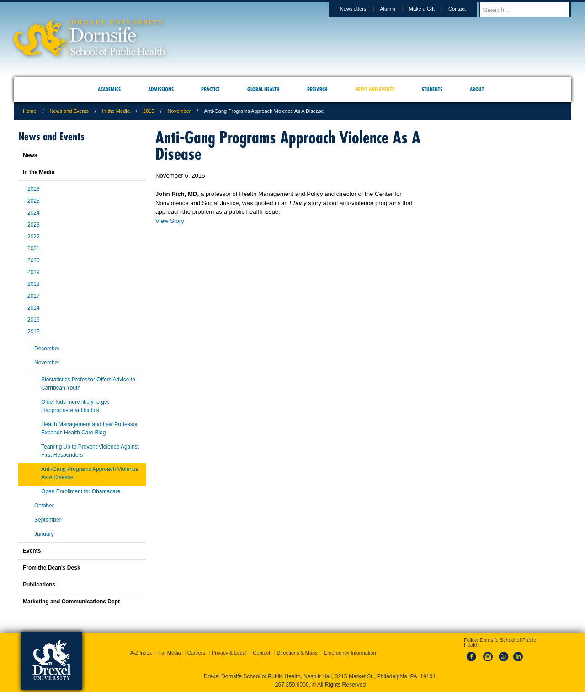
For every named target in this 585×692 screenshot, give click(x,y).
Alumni (396, 8)
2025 (33, 201)
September (47, 520)
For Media (169, 652)
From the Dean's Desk (51, 568)
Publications (39, 584)
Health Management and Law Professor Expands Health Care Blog (89, 428)
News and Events (69, 111)
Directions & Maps (297, 652)
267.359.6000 (292, 684)
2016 (33, 320)
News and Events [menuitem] (374, 89)
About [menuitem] (477, 89)
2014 (33, 308)
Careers (196, 652)
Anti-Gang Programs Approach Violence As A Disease (89, 473)
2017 (33, 296)
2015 (148, 111)
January (44, 534)
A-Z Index (141, 652)
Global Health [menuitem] (263, 89)
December (46, 348)
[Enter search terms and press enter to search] (530, 9)
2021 (33, 248)
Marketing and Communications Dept (71, 601)
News (30, 155)
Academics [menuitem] (109, 89)
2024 (33, 213)
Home (29, 111)
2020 (33, 260)
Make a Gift (430, 8)
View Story (169, 220)
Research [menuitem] (317, 89)
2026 (33, 189)
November (179, 111)
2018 (33, 284)
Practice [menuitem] (210, 89)
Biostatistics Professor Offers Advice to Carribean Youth (88, 383)
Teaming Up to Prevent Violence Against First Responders (90, 451)
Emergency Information (350, 652)
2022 (33, 236)
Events (32, 551)
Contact (465, 8)
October (44, 505)
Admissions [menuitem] (161, 89)
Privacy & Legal (229, 652)
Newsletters (362, 8)
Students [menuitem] (432, 89)
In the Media (116, 111)
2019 (33, 272)
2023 (33, 225)
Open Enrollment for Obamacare (80, 491)
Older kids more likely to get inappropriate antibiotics (75, 406)
